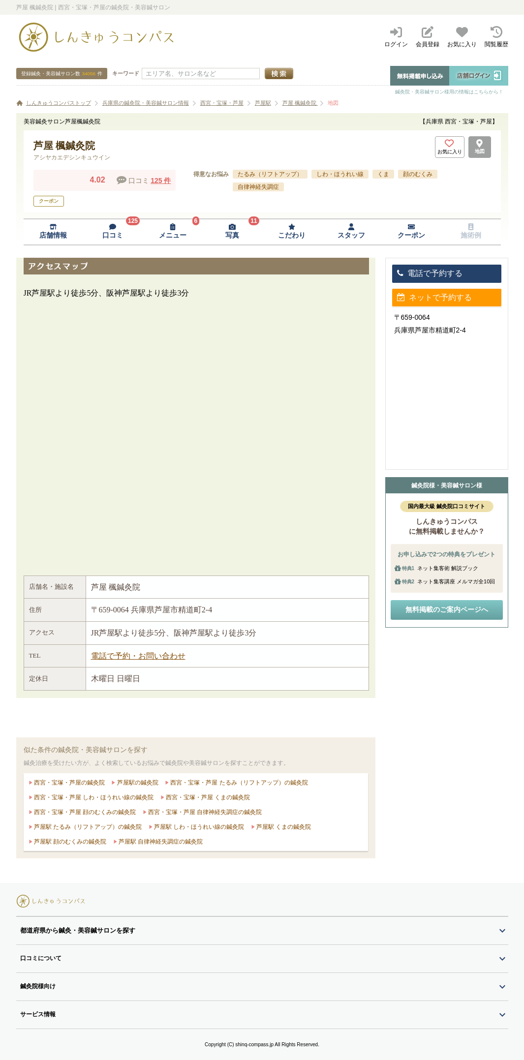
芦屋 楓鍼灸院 (300, 103)
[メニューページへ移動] (172, 231)
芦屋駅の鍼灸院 (136, 782)
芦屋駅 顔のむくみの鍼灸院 (69, 841)
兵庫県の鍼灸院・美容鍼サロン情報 (145, 103)
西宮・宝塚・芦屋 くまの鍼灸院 (207, 797)
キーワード (125, 73)
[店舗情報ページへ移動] (53, 231)
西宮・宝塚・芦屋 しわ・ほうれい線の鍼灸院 (93, 797)
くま (383, 174)
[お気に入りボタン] (449, 147)
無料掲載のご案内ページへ (446, 609)
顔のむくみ (417, 174)
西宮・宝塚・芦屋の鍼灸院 (68, 782)
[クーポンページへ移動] (411, 231)
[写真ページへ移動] (232, 231)
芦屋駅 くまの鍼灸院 (283, 826)
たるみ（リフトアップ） (270, 174)
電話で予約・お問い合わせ (138, 656)
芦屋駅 (263, 103)
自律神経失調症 (258, 186)
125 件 (161, 180)
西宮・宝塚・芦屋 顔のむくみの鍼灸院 (84, 812)
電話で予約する (429, 273)
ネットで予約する (434, 297)
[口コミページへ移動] (113, 231)
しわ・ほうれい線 (340, 174)
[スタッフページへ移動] (351, 231)
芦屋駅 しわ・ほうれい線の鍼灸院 (199, 826)
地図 (333, 103)
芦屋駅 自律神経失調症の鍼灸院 (160, 841)
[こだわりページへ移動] (292, 231)
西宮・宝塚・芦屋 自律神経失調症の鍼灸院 (204, 812)
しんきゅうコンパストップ (58, 103)
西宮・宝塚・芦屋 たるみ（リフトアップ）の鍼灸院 (238, 782)
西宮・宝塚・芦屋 (222, 103)
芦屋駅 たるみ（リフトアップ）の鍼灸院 (87, 826)
